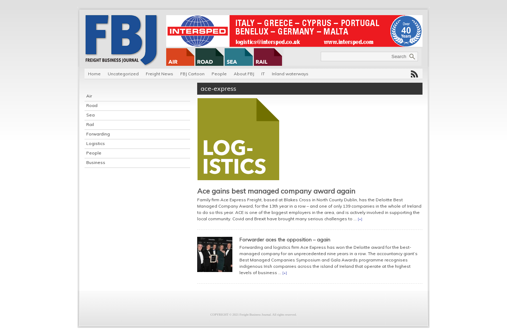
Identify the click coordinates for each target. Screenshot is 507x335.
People (219, 73)
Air (89, 96)
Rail (90, 124)
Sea (90, 115)
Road (92, 105)
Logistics (95, 143)
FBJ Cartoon (192, 73)
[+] (360, 219)
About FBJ (244, 73)
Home (94, 73)
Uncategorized (123, 73)
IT (263, 73)
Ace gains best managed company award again (276, 191)
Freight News (159, 73)
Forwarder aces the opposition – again (284, 239)
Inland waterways (290, 73)
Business (95, 162)
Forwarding (98, 134)
